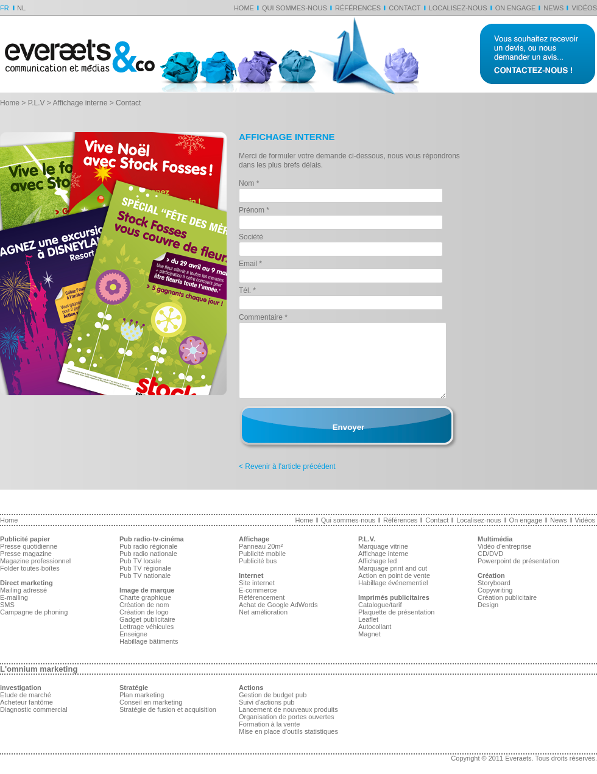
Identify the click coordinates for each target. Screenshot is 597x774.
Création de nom (144, 604)
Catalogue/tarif (380, 604)
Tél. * (247, 290)
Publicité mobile (262, 553)
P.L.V (36, 103)
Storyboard (494, 582)
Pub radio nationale (148, 553)
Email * (250, 263)
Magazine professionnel (35, 561)
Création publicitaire (507, 597)
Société (251, 237)
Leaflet (368, 619)
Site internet (257, 582)
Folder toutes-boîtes (30, 568)
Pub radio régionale (148, 546)
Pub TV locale (140, 561)
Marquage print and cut (392, 568)
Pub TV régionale (145, 568)
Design (488, 604)
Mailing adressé (23, 590)
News (553, 8)
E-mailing (14, 597)
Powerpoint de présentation (518, 561)
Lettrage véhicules (146, 626)
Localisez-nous (458, 8)
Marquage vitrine (383, 546)
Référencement (261, 597)
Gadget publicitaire (147, 619)
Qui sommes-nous (294, 8)
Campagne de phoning (34, 612)
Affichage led (377, 561)
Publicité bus (258, 561)
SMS (7, 604)
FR (4, 8)
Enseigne (133, 634)
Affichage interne (80, 103)
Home (244, 8)
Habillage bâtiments (148, 641)
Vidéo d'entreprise (504, 546)
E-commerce (258, 590)
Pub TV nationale (145, 575)
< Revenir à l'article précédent (287, 466)
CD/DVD (490, 553)
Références (358, 8)
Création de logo (144, 612)
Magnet (369, 634)
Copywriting (495, 590)
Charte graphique (145, 597)
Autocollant (374, 626)
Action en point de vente (394, 575)
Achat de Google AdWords (278, 604)
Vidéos (584, 8)
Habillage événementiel (393, 582)
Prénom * (254, 210)
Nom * (249, 183)
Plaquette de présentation (396, 612)
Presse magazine (26, 553)
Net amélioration (263, 612)
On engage (515, 8)
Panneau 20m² (261, 546)
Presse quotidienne (28, 546)
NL (21, 8)
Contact (404, 8)
